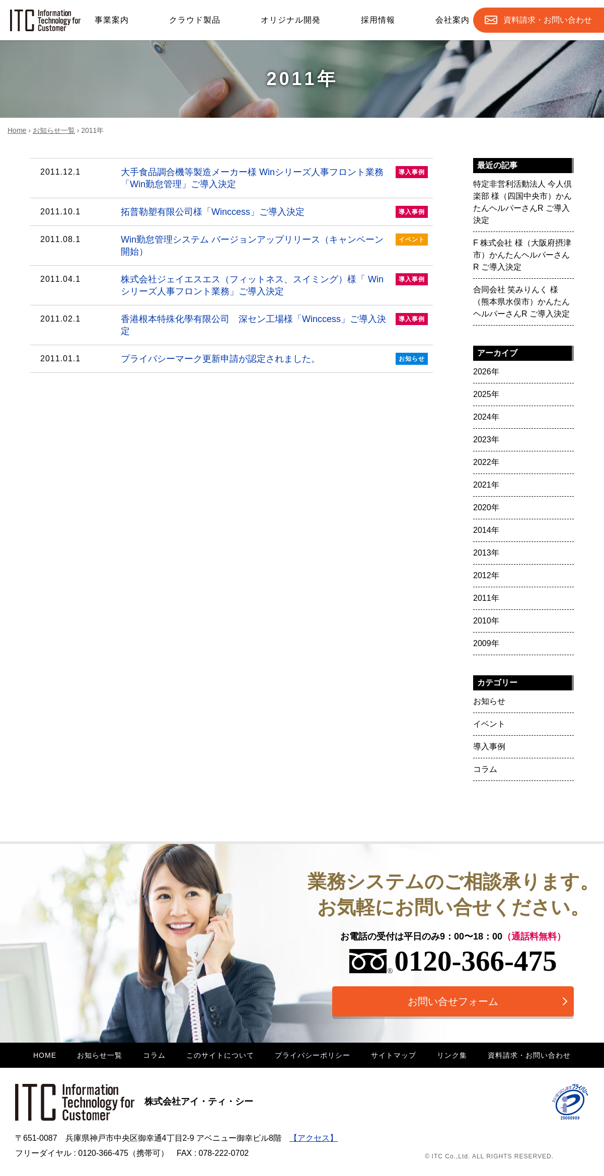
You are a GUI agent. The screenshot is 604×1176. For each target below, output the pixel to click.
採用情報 (378, 20)
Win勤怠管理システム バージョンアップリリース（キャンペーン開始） (234, 245)
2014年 (486, 530)
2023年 (486, 439)
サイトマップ (393, 1055)
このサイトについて (220, 1055)
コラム (485, 769)
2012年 (486, 575)
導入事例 (489, 746)
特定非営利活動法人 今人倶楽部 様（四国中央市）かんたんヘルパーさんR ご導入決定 (522, 202)
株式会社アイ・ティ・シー (134, 1101)
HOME (44, 1055)
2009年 (486, 643)
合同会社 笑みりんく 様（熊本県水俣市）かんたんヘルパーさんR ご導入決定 (521, 301)
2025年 (486, 394)
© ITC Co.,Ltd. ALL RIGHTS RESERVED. (489, 1156)
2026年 (486, 371)
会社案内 (452, 20)
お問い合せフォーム (453, 1001)
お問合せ (547, 20)
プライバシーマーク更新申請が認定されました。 (234, 359)
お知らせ (489, 701)
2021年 (486, 485)
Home (17, 130)
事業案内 (112, 20)
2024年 (486, 417)
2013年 (486, 552)
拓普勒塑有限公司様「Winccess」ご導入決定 (234, 212)
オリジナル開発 (291, 20)
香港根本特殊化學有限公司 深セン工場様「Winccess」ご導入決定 (234, 324)
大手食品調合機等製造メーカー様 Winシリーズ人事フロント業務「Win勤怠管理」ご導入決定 (234, 177)
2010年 (486, 620)
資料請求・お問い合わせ (529, 1055)
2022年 (486, 462)
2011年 (486, 598)
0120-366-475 (453, 961)
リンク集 (452, 1055)
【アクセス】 (313, 1138)
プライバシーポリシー (312, 1055)
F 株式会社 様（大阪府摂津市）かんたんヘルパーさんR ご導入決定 (522, 255)
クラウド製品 (194, 20)
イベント (489, 724)
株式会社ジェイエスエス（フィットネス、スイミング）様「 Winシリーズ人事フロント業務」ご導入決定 (234, 284)
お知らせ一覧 (54, 130)
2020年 (486, 507)
